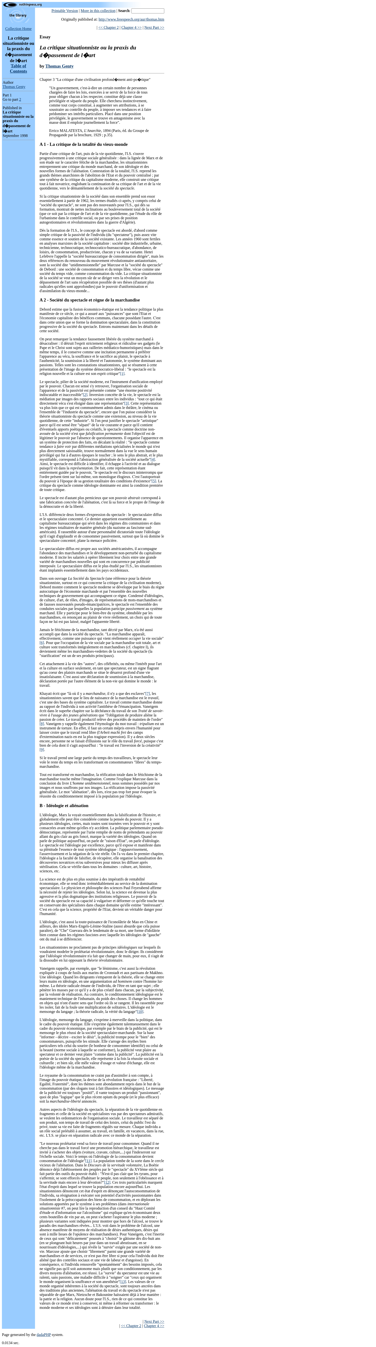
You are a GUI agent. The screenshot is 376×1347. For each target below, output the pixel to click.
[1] (122, 374)
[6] (42, 643)
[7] (147, 693)
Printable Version (65, 11)
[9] (42, 750)
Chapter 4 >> (131, 27)
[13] (123, 1282)
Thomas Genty (14, 87)
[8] (42, 724)
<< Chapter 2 (108, 27)
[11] (88, 1161)
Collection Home (18, 29)
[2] (85, 395)
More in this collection (98, 11)
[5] (154, 481)
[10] (140, 1012)
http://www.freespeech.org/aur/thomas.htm (131, 19)
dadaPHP (44, 1335)
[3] (126, 403)
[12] (107, 1182)
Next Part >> (154, 27)
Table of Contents (18, 68)
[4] (153, 459)
